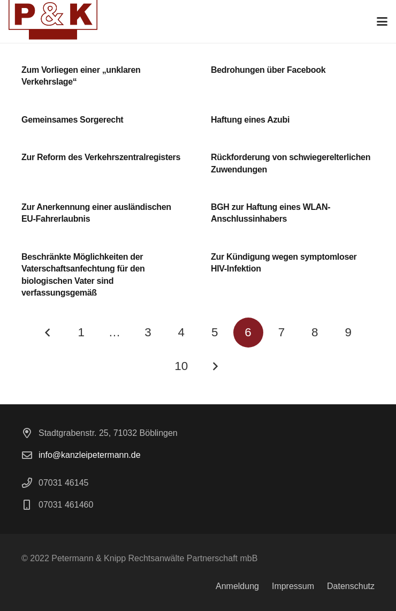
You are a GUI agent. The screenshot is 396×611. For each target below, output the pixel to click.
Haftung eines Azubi (250, 119)
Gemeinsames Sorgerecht (72, 119)
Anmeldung (237, 586)
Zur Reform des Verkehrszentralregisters (100, 157)
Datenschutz (351, 586)
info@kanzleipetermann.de (90, 454)
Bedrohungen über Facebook (268, 69)
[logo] (53, 21)
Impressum (293, 586)
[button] (382, 21)
